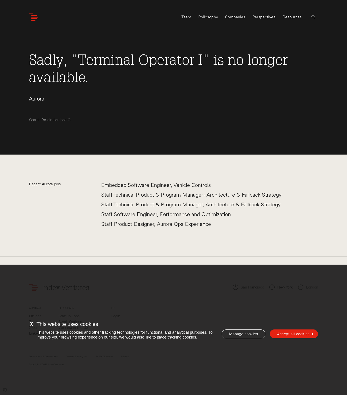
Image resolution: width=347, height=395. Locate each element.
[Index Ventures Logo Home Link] (33, 17)
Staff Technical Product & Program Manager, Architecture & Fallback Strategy (191, 204)
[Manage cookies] (243, 333)
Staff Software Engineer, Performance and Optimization (166, 214)
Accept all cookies (293, 334)
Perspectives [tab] (264, 17)
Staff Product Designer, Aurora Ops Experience (156, 224)
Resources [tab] (292, 17)
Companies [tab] (235, 17)
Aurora (36, 98)
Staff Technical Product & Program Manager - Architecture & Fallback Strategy (191, 195)
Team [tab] (186, 17)
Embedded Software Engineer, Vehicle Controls (156, 185)
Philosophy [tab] (208, 17)
